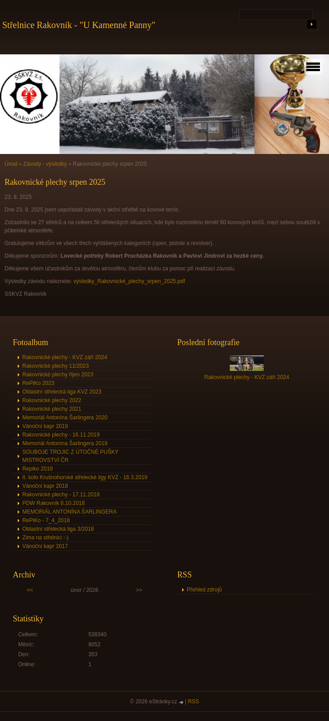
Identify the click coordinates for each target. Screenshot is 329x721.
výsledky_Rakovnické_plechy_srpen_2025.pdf (129, 281)
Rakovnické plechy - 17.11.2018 (61, 494)
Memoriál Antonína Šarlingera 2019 (64, 443)
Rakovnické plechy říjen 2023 (57, 374)
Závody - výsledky (45, 164)
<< (30, 590)
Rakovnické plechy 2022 (51, 400)
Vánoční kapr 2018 (45, 486)
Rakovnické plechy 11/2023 (55, 366)
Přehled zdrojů (204, 589)
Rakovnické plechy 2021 (51, 409)
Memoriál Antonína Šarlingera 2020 (64, 417)
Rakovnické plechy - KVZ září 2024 (64, 357)
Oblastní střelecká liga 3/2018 (58, 529)
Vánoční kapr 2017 (45, 546)
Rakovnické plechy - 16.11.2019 (61, 435)
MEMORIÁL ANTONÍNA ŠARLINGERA (69, 512)
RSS (193, 701)
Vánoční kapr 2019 (45, 426)
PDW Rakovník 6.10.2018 (53, 503)
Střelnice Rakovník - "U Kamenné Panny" (78, 25)
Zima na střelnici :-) (45, 537)
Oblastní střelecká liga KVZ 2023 (62, 392)
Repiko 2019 (37, 469)
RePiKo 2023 (38, 383)
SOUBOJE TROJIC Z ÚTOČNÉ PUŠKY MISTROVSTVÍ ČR (70, 456)
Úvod (11, 164)
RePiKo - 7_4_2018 (46, 520)
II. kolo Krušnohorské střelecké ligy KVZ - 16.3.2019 (84, 477)
